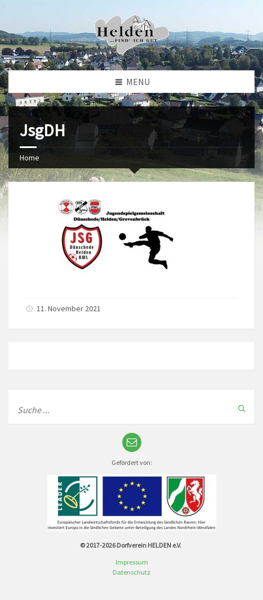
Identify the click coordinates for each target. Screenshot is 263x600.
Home (29, 158)
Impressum (131, 562)
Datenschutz (131, 572)
